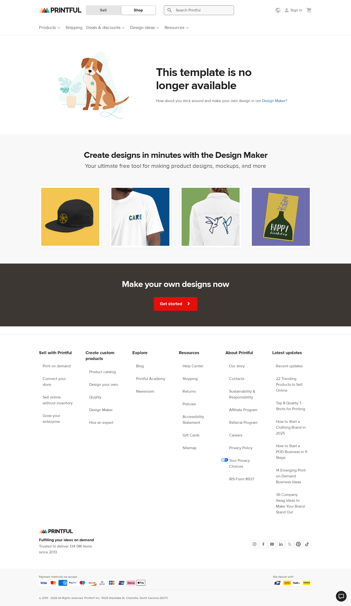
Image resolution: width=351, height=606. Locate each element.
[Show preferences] (278, 10)
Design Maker (273, 100)
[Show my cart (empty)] (309, 10)
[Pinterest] (298, 544)
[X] (289, 544)
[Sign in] (293, 10)
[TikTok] (307, 544)
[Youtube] (272, 544)
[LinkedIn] (281, 544)
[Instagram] (254, 544)
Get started (176, 304)
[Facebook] (263, 544)
